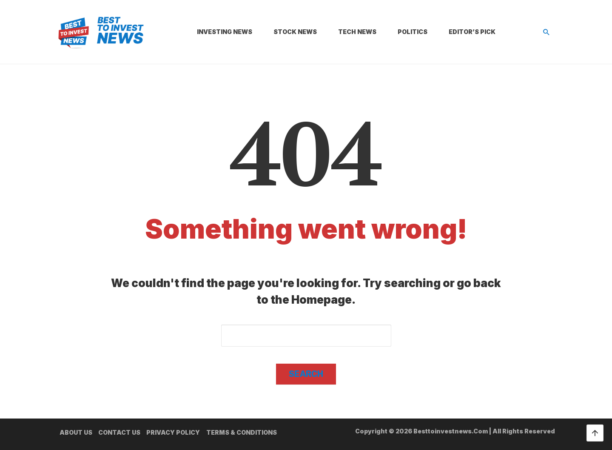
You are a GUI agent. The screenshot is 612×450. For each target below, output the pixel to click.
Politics (412, 31)
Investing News (224, 31)
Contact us (119, 432)
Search (306, 374)
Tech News (357, 31)
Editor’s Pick (472, 31)
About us (76, 432)
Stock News (295, 31)
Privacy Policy (173, 432)
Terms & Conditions (241, 432)
